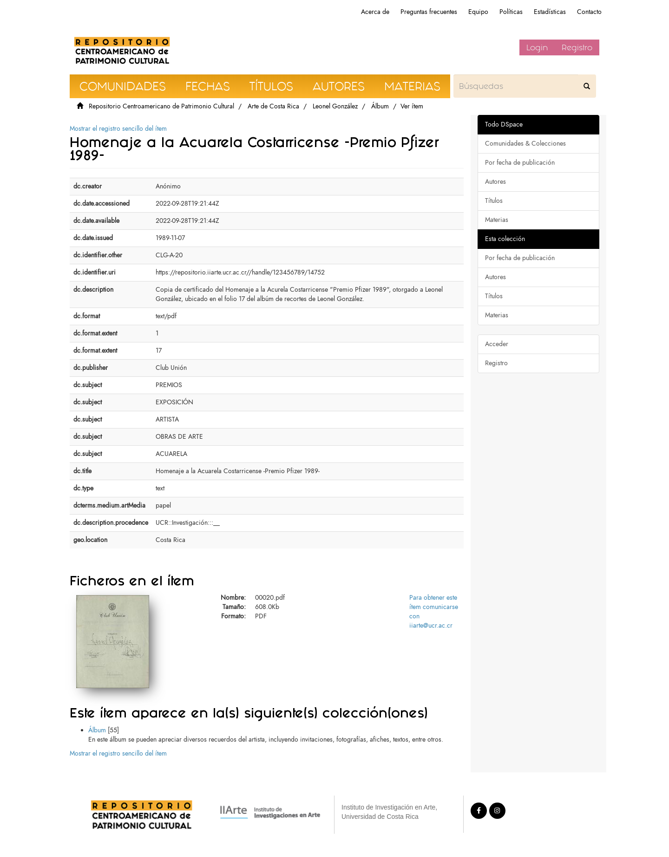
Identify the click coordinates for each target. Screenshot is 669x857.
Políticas (511, 11)
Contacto (589, 11)
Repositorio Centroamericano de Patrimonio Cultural (161, 106)
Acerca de (375, 11)
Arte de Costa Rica (273, 106)
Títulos (494, 200)
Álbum (380, 106)
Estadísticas (550, 11)
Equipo (478, 11)
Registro (577, 47)
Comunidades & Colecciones (525, 143)
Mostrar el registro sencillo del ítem (118, 128)
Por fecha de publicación (520, 162)
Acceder (496, 344)
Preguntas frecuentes (428, 11)
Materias (496, 219)
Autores (495, 181)
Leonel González (335, 106)
